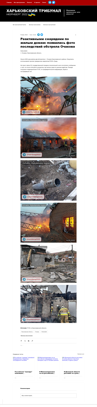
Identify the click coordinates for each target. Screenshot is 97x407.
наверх (2, 401)
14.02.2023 (44, 331)
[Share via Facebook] (21, 341)
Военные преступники (34, 24)
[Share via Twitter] (25, 341)
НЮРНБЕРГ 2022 (16, 14)
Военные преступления (49, 24)
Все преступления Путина (19, 24)
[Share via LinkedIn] (28, 341)
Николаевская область (27, 331)
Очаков (37, 331)
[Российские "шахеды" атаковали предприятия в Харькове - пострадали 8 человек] (24, 363)
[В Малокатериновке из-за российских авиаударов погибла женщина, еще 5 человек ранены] (48, 363)
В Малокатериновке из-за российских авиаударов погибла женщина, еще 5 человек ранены (47, 372)
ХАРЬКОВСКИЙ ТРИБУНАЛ (33, 11)
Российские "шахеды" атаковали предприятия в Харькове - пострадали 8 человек (23, 372)
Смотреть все (80, 354)
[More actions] (76, 35)
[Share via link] (32, 341)
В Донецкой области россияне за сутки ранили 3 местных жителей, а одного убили (72, 372)
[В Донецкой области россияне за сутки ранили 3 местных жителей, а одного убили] (73, 363)
